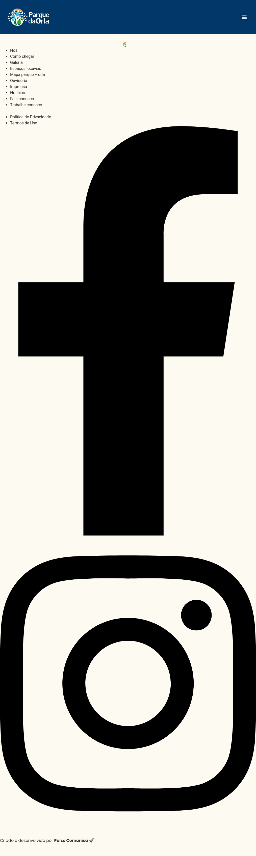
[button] (244, 17)
